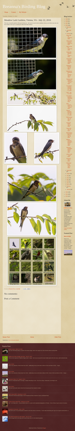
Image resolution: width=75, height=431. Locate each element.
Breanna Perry (69, 207)
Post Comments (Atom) (14, 340)
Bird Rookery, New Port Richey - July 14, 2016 (69, 135)
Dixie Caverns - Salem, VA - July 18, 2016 (69, 106)
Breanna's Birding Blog (24, 6)
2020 (67, 19)
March (68, 184)
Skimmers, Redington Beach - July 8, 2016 (69, 150)
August (68, 173)
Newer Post (6, 337)
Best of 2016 (67, 236)
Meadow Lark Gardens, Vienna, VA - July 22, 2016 (69, 81)
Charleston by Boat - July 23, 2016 (69, 67)
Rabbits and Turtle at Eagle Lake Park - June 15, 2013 (20, 356)
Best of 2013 (11, 386)
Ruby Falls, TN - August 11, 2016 (69, 37)
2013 (67, 196)
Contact (13, 12)
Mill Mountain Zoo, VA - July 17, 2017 (69, 119)
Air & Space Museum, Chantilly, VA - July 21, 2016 (69, 88)
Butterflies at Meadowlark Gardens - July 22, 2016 (69, 74)
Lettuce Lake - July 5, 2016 (69, 155)
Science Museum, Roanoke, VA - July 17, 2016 (69, 113)
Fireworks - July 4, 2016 (68, 160)
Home (6, 12)
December (69, 27)
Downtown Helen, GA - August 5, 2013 (16, 379)
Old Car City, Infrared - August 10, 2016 (69, 42)
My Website (22, 12)
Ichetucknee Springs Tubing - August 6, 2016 (69, 61)
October (68, 33)
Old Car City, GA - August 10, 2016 (69, 48)
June (68, 177)
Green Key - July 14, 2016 (69, 129)
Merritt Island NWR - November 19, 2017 (17, 394)
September (69, 170)
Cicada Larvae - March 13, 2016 (15, 349)
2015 (67, 192)
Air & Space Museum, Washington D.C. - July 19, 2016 (69, 98)
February (69, 186)
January (68, 189)
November (69, 30)
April (68, 182)
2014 (67, 194)
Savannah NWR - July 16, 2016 (68, 124)
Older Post (58, 337)
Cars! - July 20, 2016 (68, 93)
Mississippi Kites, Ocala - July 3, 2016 (68, 165)
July (68, 175)
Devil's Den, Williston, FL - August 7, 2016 (69, 54)
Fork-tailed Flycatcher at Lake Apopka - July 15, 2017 (20, 416)
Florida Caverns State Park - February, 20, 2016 (18, 401)
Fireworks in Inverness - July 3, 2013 (16, 409)
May (68, 179)
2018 (67, 21)
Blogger (44, 428)
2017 (67, 23)
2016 (67, 25)
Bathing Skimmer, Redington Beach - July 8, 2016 (69, 142)
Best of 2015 (11, 364)
